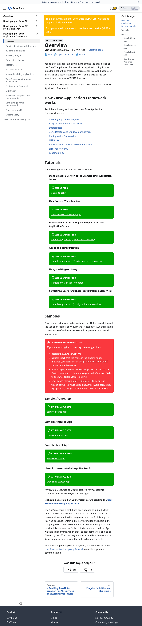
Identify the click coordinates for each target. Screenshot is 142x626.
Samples (124, 34)
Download (12, 617)
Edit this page (96, 49)
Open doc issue (63, 54)
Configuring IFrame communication (15, 104)
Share (82, 54)
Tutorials (125, 30)
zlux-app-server (59, 192)
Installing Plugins (14, 55)
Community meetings (106, 622)
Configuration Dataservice (18, 86)
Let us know (47, 2)
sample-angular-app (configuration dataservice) (76, 304)
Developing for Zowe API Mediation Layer (15, 27)
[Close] (138, 2)
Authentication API (14, 69)
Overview (8, 16)
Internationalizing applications (20, 74)
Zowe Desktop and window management (18, 80)
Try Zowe (11, 622)
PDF (48, 54)
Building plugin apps (15, 50)
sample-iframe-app (57, 411)
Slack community (104, 617)
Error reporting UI (14, 110)
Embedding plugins (15, 60)
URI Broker (11, 90)
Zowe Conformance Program (16, 119)
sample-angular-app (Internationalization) (73, 239)
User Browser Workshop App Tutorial (64, 549)
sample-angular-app (57, 435)
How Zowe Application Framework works (128, 23)
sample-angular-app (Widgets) (67, 282)
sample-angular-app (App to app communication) (76, 261)
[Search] (129, 8)
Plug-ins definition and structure (21, 46)
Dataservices (11, 64)
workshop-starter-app (58, 481)
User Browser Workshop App (66, 214)
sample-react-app (56, 458)
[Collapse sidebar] (20, 603)
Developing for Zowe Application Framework (15, 35)
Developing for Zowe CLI (15, 21)
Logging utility (12, 114)
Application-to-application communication (18, 96)
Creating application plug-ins (64, 119)
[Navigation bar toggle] (4, 8)
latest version (93, 28)
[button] (113, 8)
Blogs (54, 617)
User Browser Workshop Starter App (129, 62)
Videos (54, 622)
